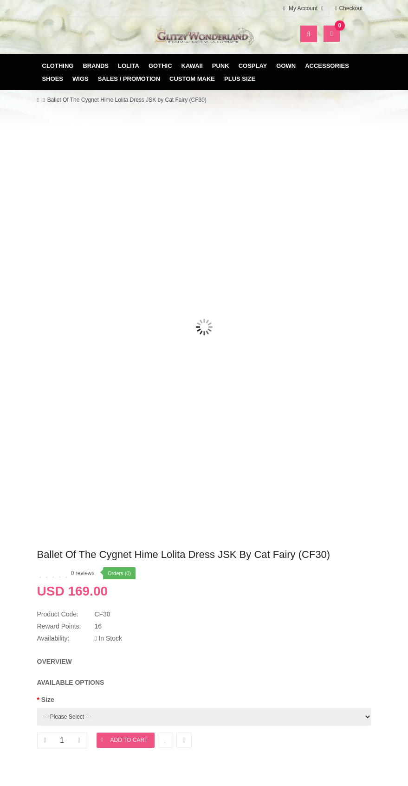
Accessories (327, 65)
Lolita (128, 65)
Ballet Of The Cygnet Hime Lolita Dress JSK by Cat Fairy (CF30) (127, 100)
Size (47, 699)
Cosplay (253, 65)
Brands (96, 65)
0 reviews (83, 573)
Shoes (53, 78)
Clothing (58, 65)
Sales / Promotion (129, 78)
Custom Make (192, 78)
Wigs (80, 78)
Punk (220, 65)
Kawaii (192, 65)
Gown (286, 65)
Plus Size (239, 78)
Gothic (160, 65)
